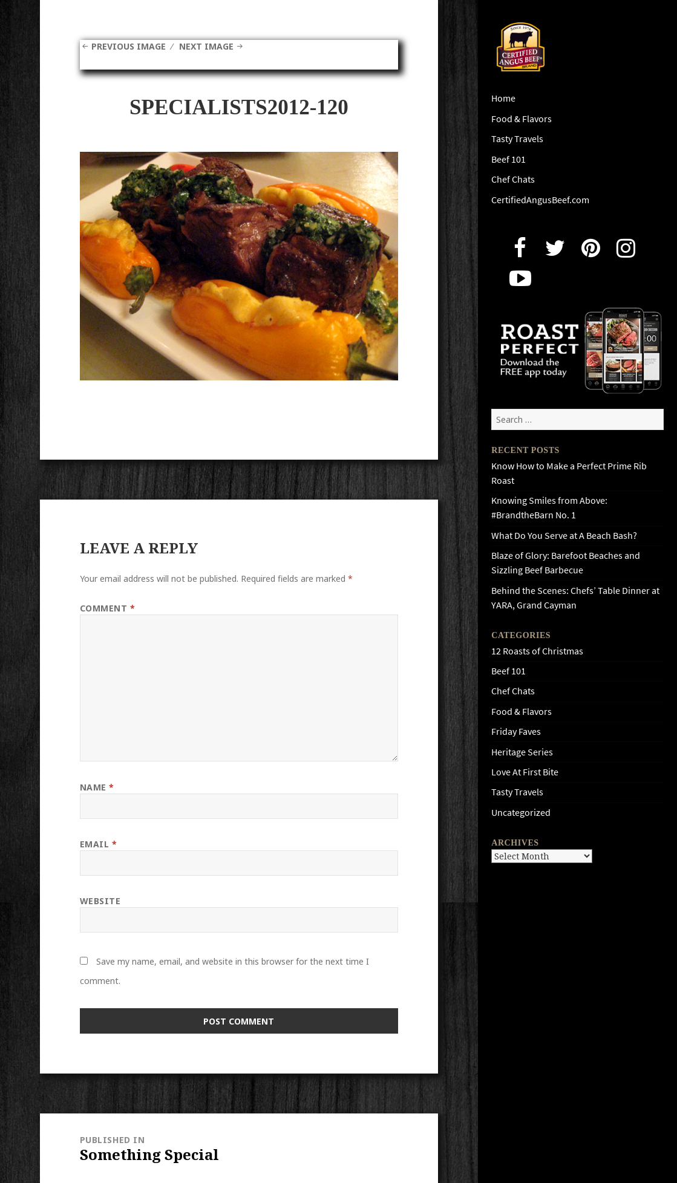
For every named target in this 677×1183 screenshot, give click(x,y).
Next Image (206, 46)
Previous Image (128, 46)
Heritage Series (522, 752)
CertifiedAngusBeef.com (540, 200)
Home (503, 98)
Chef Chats (513, 179)
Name (97, 787)
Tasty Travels (517, 138)
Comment (108, 608)
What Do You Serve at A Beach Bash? (564, 535)
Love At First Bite (524, 772)
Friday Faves (516, 731)
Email (98, 844)
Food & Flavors (521, 118)
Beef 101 (508, 159)
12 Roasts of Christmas (537, 651)
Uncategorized (521, 812)
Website (100, 901)
